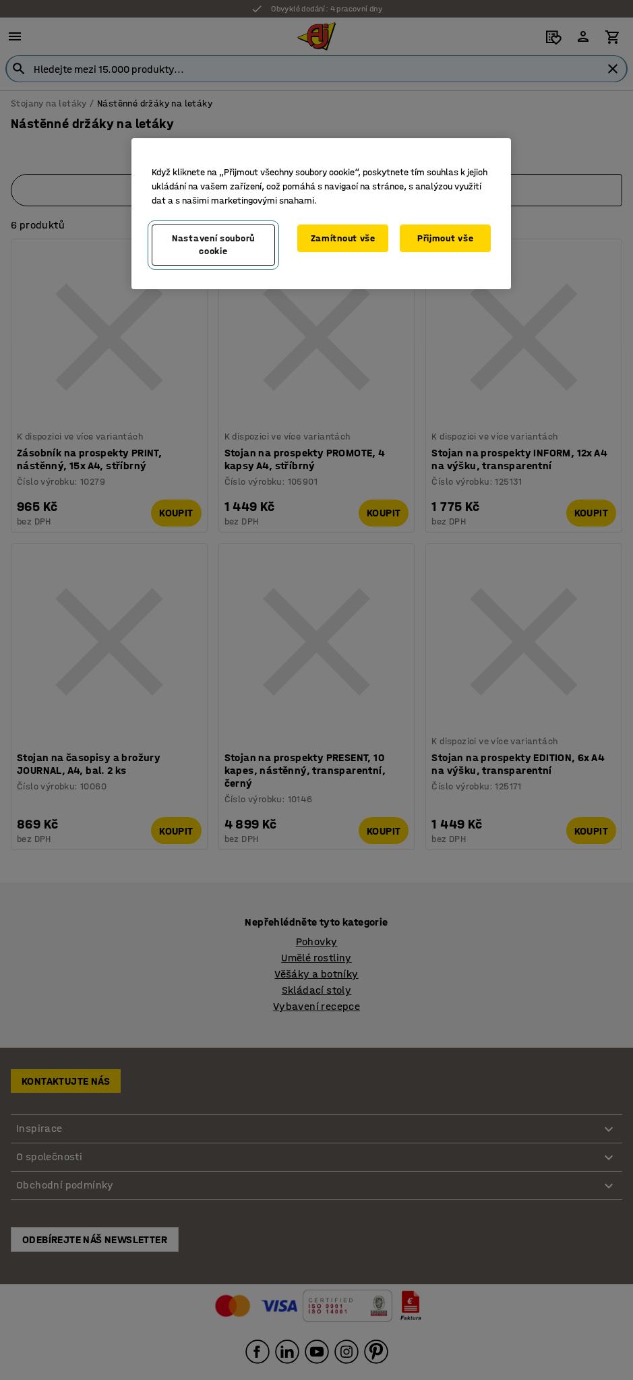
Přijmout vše (445, 238)
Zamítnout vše (343, 238)
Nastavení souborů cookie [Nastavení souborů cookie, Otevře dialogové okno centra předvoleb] (213, 245)
